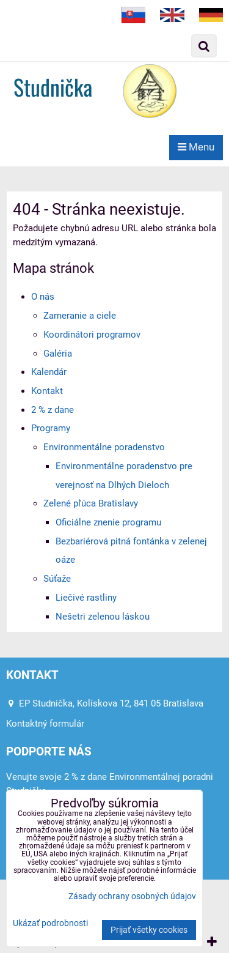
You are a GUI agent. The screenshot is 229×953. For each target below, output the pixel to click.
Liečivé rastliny (86, 597)
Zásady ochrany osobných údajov (132, 896)
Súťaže (57, 578)
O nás (42, 296)
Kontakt (47, 390)
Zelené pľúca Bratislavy (90, 503)
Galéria (57, 353)
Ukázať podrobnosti (50, 924)
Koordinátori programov (91, 334)
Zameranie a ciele (79, 315)
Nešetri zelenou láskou (103, 616)
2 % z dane (52, 409)
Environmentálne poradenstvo (104, 447)
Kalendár (49, 371)
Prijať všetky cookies (149, 930)
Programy (50, 428)
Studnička (52, 86)
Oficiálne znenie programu (108, 522)
